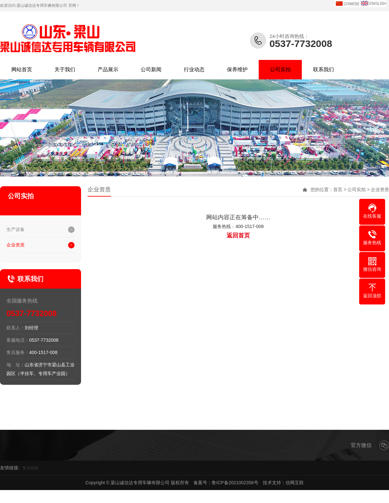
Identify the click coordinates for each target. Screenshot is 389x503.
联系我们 (323, 69)
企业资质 (15, 244)
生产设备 (15, 229)
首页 (337, 189)
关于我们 (64, 69)
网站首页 (21, 69)
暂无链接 (30, 468)
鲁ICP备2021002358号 (235, 482)
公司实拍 (280, 69)
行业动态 (194, 69)
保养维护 (237, 69)
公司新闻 (151, 69)
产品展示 (108, 69)
